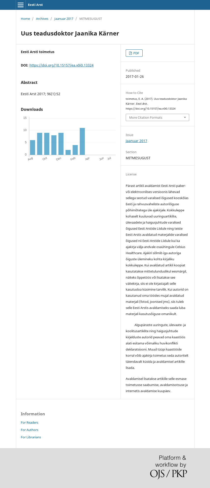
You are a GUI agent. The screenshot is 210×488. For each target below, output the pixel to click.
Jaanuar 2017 (63, 18)
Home (25, 18)
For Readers (29, 422)
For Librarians (31, 437)
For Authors (29, 430)
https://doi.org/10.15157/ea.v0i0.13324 (61, 65)
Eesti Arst (35, 4)
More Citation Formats (145, 117)
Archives (42, 18)
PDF (136, 53)
